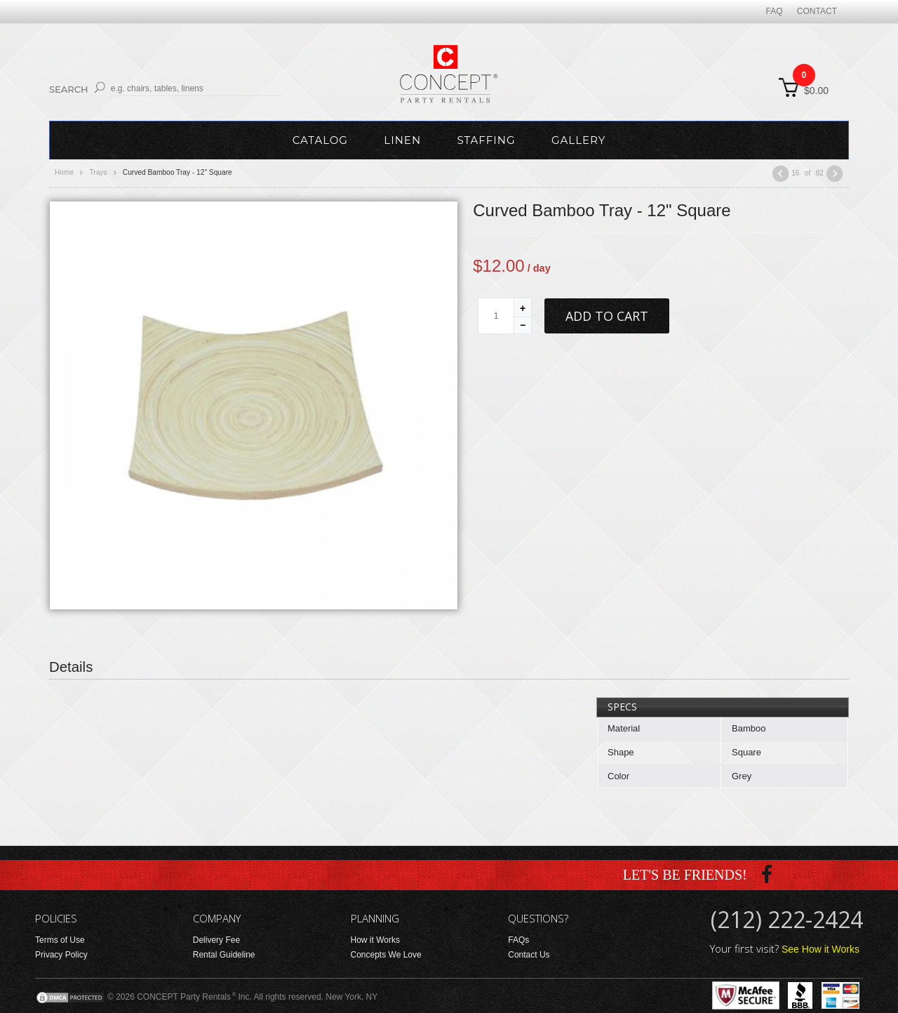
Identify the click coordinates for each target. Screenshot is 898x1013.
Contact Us (528, 955)
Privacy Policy (61, 955)
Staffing (486, 140)
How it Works (375, 940)
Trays (98, 172)
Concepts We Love (386, 955)
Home (64, 172)
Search (68, 89)
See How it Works (820, 949)
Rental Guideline (224, 955)
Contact (817, 11)
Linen (402, 140)
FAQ (774, 11)
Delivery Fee (216, 940)
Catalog (320, 140)
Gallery (578, 140)
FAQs (518, 940)
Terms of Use (60, 940)
